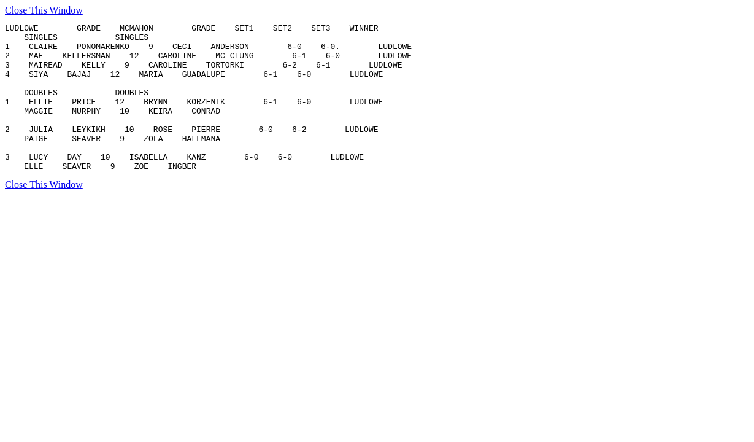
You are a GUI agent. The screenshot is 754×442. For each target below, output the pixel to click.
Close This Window (44, 10)
